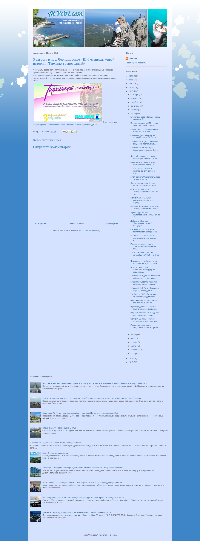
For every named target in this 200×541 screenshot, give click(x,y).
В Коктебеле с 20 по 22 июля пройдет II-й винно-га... (143, 301)
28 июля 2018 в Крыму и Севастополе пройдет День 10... (143, 150)
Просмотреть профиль (136, 63)
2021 (131, 80)
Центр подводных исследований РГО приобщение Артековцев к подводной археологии (82, 482)
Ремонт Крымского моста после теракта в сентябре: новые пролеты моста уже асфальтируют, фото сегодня (91, 398)
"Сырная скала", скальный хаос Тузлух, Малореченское (55, 443)
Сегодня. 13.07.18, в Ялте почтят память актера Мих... (144, 230)
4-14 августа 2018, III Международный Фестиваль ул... (144, 191)
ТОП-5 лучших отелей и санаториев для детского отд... (142, 170)
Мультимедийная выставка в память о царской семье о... (144, 307)
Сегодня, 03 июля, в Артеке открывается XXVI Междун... (144, 320)
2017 (131, 358)
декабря (135, 94)
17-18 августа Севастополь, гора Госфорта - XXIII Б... (145, 178)
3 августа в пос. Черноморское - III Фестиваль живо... (144, 130)
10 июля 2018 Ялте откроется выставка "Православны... (143, 283)
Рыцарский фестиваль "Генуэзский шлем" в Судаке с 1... (145, 327)
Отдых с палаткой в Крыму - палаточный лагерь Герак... (143, 184)
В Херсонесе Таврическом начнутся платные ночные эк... (143, 237)
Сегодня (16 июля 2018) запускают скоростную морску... (141, 200)
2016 (131, 362)
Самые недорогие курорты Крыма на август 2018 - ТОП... (145, 136)
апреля (134, 342)
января (134, 353)
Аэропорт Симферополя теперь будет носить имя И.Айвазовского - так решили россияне (82, 468)
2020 (131, 83)
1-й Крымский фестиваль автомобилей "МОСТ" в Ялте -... (144, 254)
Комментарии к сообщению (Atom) (84, 230)
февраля (135, 350)
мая (133, 338)
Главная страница (76, 223)
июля (133, 113)
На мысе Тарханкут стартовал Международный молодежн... (144, 207)
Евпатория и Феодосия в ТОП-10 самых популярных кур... (143, 246)
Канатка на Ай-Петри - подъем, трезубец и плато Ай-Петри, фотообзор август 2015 (80, 413)
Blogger (113, 535)
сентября (135, 106)
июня (133, 334)
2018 (131, 91)
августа (134, 110)
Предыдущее (112, 223)
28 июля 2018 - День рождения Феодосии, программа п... (144, 142)
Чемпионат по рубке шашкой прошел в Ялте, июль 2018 (143, 262)
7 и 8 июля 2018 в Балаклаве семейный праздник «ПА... (143, 295)
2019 (131, 87)
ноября (134, 98)
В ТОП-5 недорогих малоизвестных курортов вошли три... (142, 269)
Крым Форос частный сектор (55, 453)
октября (135, 102)
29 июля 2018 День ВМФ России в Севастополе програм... (145, 277)
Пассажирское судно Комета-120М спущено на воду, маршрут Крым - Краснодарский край (83, 497)
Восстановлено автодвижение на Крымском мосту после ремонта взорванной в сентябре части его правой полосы (94, 383)
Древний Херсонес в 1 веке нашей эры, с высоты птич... (144, 157)
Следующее (40, 223)
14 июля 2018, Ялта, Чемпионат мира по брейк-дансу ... (144, 289)
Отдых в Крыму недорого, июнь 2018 (59, 428)
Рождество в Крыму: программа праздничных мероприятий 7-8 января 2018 (76, 512)
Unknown (133, 59)
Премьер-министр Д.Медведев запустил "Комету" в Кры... (144, 124)
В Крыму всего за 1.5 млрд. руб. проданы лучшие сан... (144, 314)
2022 (131, 76)
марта (134, 346)
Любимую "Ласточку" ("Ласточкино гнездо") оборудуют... (141, 223)
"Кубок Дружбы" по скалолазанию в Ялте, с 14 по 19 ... (145, 214)
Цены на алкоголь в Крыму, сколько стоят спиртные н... (144, 163)
